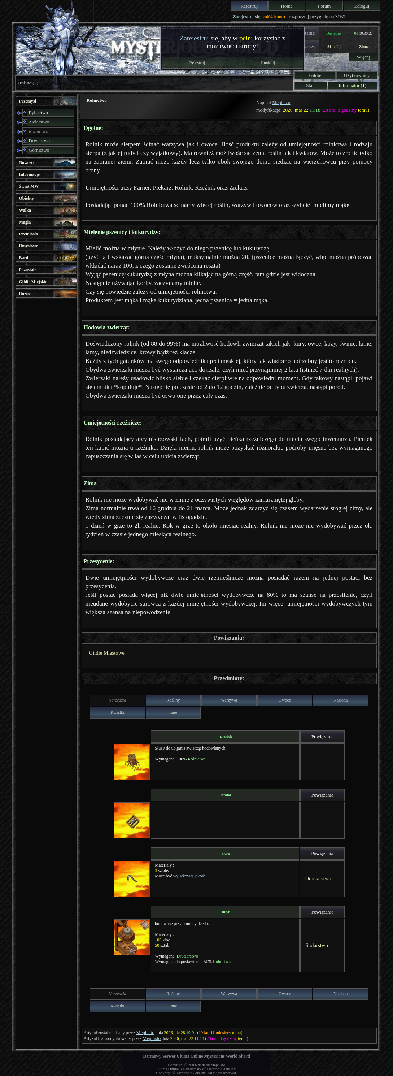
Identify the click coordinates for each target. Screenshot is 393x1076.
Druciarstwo (318, 878)
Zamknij (267, 62)
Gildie (315, 75)
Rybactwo (38, 112)
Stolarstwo (316, 945)
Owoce (285, 700)
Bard (24, 257)
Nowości (27, 162)
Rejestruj (249, 6)
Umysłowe (28, 245)
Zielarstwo (39, 122)
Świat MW (29, 186)
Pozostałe (27, 269)
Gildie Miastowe (107, 653)
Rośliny (173, 700)
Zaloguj (361, 6)
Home (287, 6)
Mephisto (281, 102)
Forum (324, 6)
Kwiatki (117, 712)
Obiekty (26, 198)
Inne (173, 712)
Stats (310, 85)
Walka (25, 210)
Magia (25, 222)
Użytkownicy (357, 75)
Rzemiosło (28, 234)
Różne (25, 293)
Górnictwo (39, 150)
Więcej (363, 57)
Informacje (29, 174)
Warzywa (229, 700)
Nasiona (340, 700)
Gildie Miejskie (33, 281)
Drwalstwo (39, 140)
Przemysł (27, 101)
